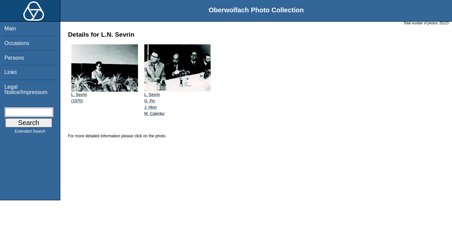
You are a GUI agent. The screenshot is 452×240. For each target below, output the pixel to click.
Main (10, 28)
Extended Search (30, 133)
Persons (14, 58)
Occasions (16, 43)
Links (10, 72)
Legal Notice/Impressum (25, 89)
